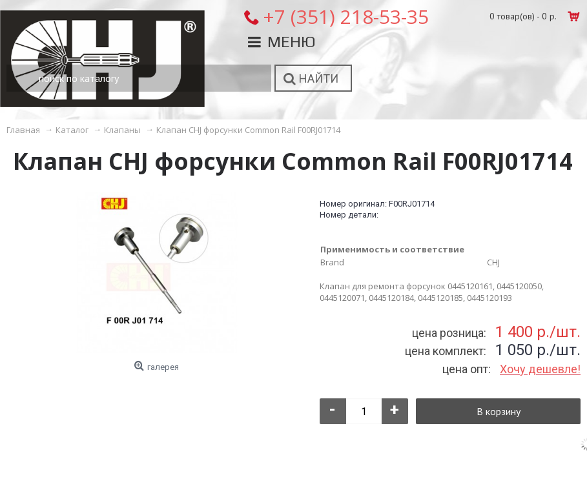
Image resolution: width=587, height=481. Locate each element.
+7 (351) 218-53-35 (346, 16)
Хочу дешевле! (540, 369)
